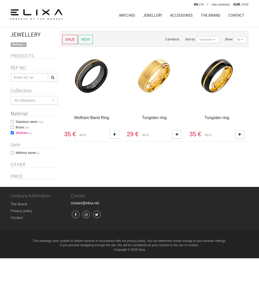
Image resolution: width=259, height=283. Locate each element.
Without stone (27, 161)
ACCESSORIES (181, 15)
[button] (34, 108)
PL (202, 4)
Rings (17, 64)
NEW (85, 39)
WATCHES (127, 15)
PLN (245, 4)
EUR (237, 4)
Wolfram (24, 141)
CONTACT (236, 15)
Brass (22, 135)
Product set (26, 181)
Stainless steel (29, 130)
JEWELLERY (152, 15)
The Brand (19, 229)
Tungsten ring (154, 118)
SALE (70, 39)
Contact (17, 242)
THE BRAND (210, 15)
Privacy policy (21, 236)
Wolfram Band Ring (91, 118)
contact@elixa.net (85, 228)
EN (196, 4)
